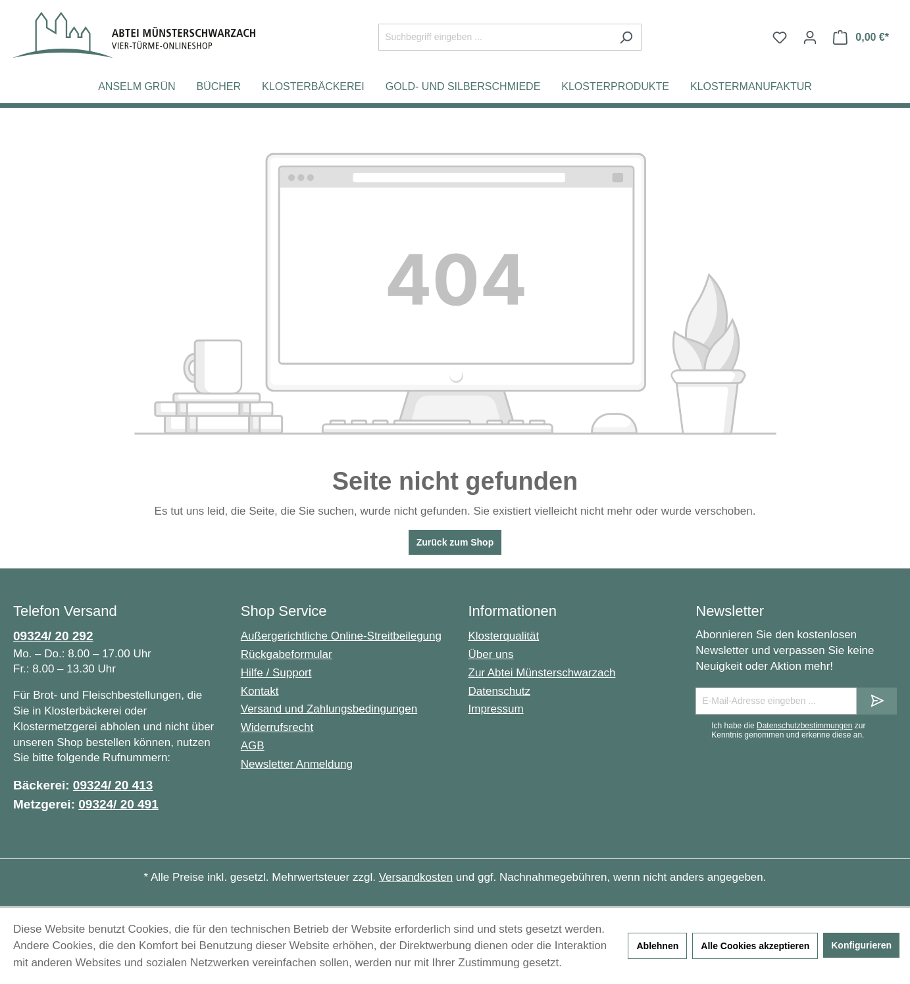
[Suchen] (626, 37)
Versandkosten (416, 877)
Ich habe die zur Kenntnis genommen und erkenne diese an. (788, 730)
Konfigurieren (861, 945)
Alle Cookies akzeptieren (755, 946)
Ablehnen (657, 946)
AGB (253, 745)
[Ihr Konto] (810, 37)
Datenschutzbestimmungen (804, 725)
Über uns (491, 654)
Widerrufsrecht (277, 727)
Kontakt (260, 691)
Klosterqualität (504, 636)
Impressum (496, 709)
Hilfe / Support (276, 673)
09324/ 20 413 (113, 785)
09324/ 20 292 (53, 636)
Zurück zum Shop (455, 542)
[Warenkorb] (861, 37)
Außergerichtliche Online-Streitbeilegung (341, 636)
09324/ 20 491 (118, 804)
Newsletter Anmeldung (297, 764)
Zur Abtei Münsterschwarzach (542, 673)
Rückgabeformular (286, 654)
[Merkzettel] (780, 37)
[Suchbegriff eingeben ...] (494, 37)
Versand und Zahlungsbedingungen (329, 709)
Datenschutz (499, 691)
